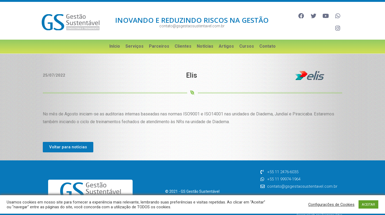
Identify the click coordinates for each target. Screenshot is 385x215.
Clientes (183, 37)
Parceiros (159, 37)
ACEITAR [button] (368, 204)
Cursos (246, 37)
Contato (267, 37)
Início (114, 37)
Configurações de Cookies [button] (331, 204)
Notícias (205, 37)
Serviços (134, 37)
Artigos (226, 37)
